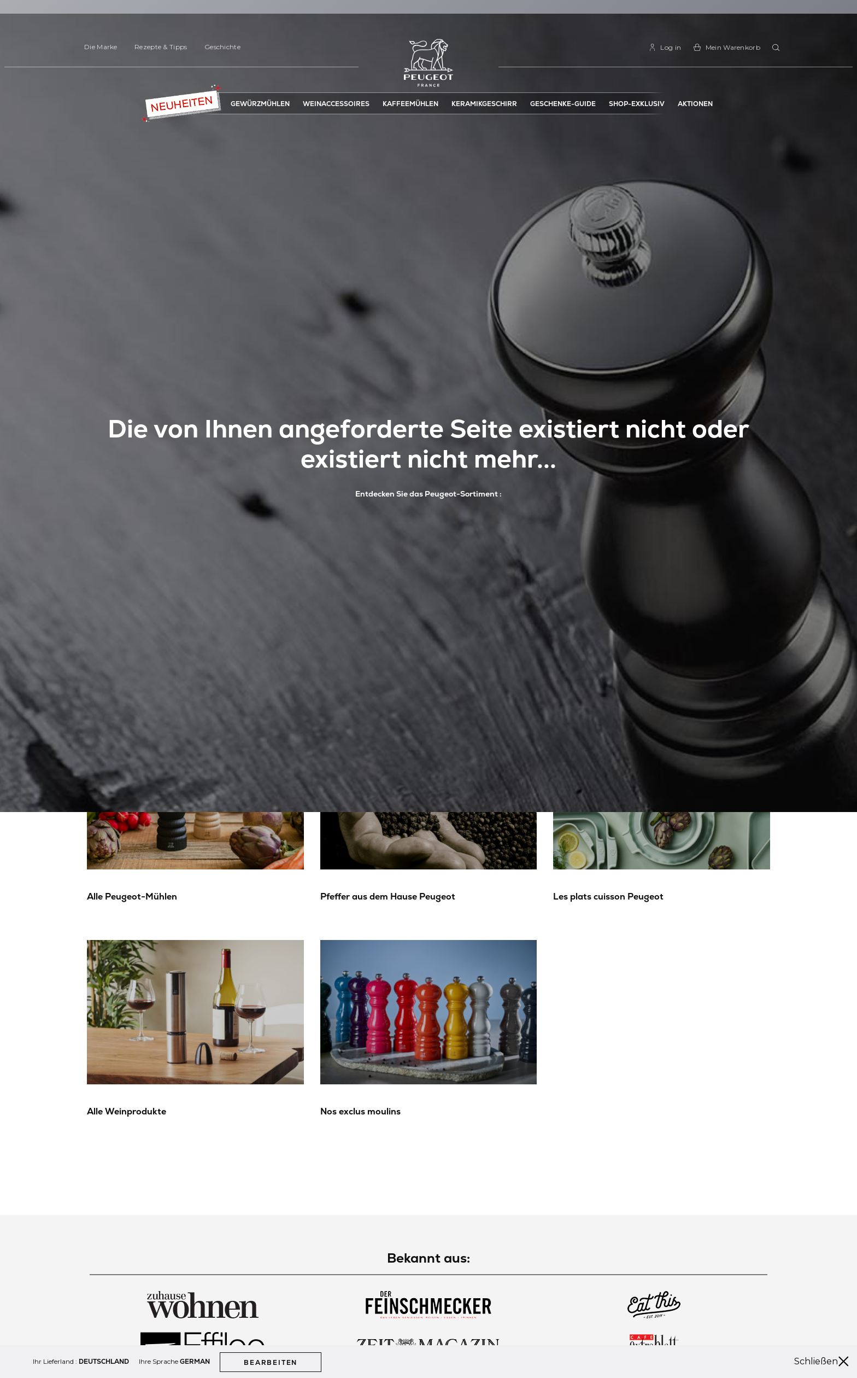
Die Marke (101, 47)
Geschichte (222, 47)
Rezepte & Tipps (160, 47)
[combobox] (777, 48)
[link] (664, 47)
